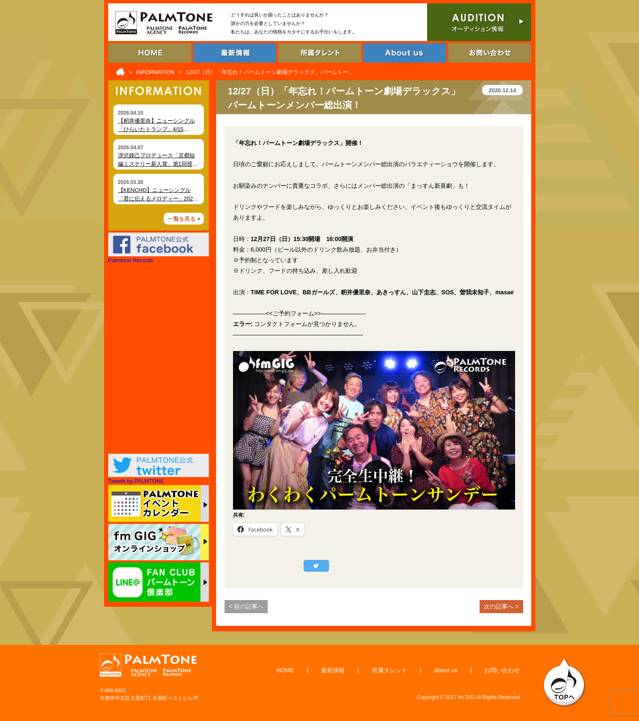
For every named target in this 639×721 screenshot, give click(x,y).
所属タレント (389, 670)
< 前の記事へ (246, 606)
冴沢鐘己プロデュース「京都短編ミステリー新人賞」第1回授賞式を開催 (158, 163)
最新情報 (333, 670)
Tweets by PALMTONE (136, 481)
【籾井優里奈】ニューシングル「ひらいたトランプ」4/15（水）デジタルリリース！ (156, 129)
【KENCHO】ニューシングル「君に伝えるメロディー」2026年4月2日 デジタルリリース (157, 198)
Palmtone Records (131, 260)
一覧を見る (181, 219)
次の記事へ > (501, 606)
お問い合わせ (502, 670)
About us (445, 670)
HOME (285, 670)
